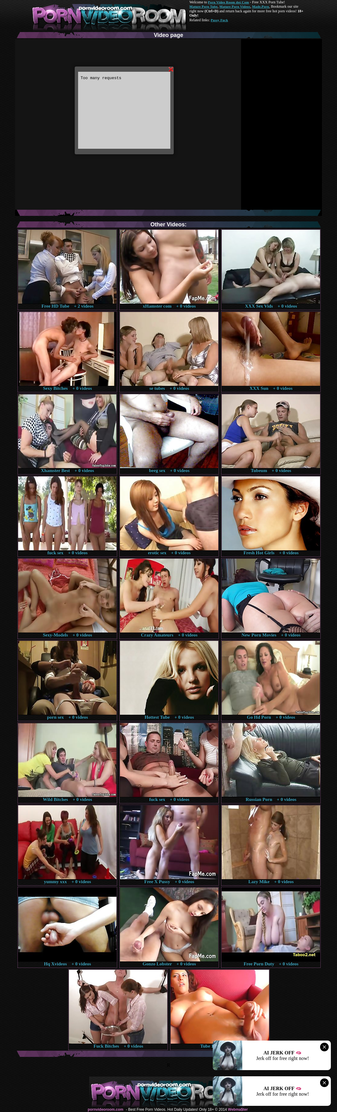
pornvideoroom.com (105, 1109)
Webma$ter (238, 1109)
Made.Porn (260, 6)
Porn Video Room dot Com (228, 2)
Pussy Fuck (219, 20)
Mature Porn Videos (235, 6)
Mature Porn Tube (203, 6)
